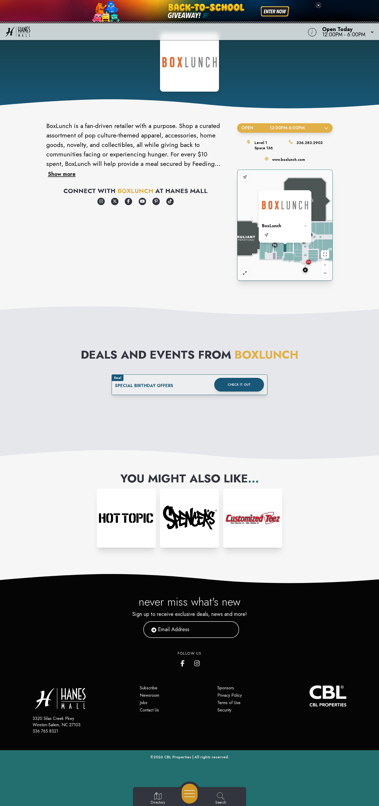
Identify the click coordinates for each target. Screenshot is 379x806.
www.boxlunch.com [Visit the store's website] (288, 159)
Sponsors (225, 688)
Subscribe (148, 688)
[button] (346, 31)
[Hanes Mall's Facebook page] (183, 662)
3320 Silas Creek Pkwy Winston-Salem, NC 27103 (57, 721)
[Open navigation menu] (189, 793)
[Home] (143, 31)
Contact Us (149, 710)
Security (224, 710)
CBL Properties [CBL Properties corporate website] (177, 757)
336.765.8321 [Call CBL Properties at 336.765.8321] (45, 731)
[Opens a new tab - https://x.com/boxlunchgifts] (114, 201)
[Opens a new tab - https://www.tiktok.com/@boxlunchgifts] (170, 201)
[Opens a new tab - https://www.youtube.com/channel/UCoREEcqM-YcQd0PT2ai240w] (142, 201)
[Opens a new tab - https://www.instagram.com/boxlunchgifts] (101, 201)
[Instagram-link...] (126, 518)
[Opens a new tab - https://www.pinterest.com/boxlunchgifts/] (156, 201)
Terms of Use (229, 703)
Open (284, 128)
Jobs (143, 703)
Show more (62, 174)
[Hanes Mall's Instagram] (197, 662)
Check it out (239, 384)
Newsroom (149, 695)
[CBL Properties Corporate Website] (309, 695)
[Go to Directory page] (158, 798)
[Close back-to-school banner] (318, 5)
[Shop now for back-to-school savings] (275, 11)
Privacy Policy (229, 695)
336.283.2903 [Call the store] (309, 142)
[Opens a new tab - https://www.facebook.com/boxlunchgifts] (128, 201)
